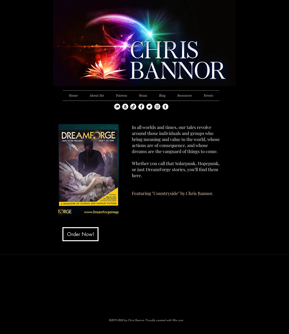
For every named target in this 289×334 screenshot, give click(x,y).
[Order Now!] (80, 234)
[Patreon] (117, 107)
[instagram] (157, 107)
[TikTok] (133, 107)
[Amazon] (125, 107)
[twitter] (149, 107)
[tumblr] (165, 107)
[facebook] (141, 107)
